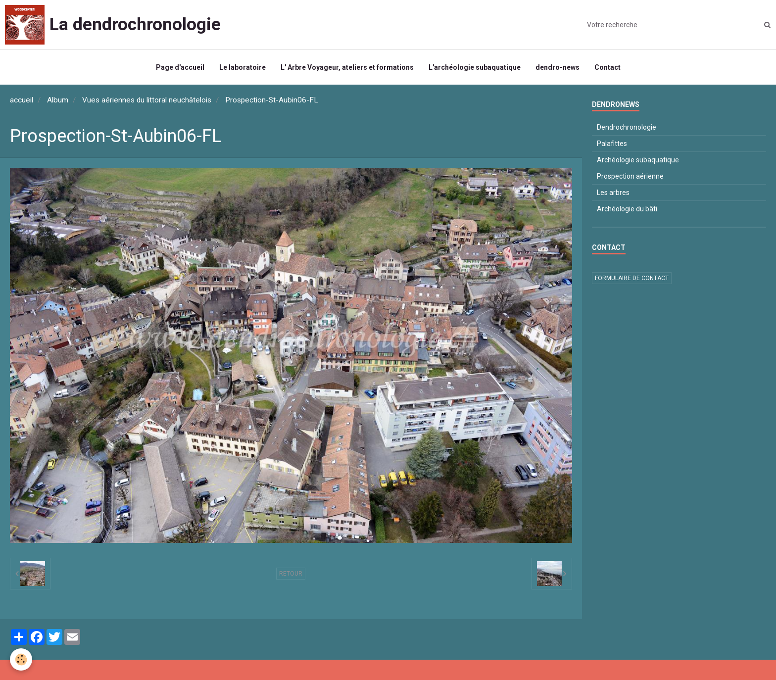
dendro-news (557, 67)
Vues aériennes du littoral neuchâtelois (146, 100)
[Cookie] (21, 659)
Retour (290, 573)
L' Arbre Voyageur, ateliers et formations (347, 67)
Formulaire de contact (632, 278)
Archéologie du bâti (627, 209)
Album (57, 100)
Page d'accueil (180, 67)
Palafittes (612, 143)
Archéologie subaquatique (638, 160)
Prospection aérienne (630, 176)
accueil (21, 100)
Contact (607, 67)
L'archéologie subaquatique (475, 67)
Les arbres (613, 192)
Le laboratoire (242, 67)
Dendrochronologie (626, 127)
